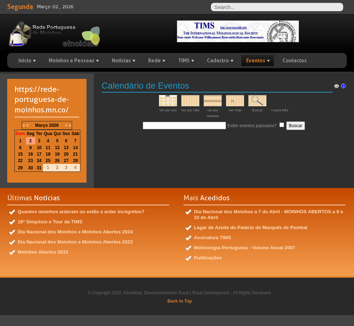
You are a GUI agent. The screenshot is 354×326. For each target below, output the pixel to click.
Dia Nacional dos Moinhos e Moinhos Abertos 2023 (75, 242)
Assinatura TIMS (212, 237)
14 (75, 147)
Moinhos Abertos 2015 (43, 252)
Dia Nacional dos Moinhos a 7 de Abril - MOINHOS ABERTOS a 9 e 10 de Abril (268, 214)
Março (41, 125)
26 (57, 160)
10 (39, 147)
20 (66, 154)
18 (47, 154)
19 (57, 154)
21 (75, 154)
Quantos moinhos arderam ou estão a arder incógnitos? (81, 211)
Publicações (208, 257)
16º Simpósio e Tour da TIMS (50, 221)
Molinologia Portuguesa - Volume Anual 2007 (244, 247)
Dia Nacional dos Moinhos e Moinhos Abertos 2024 (75, 232)
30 (30, 167)
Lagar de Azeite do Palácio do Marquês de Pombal (250, 227)
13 (66, 147)
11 (47, 147)
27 (66, 160)
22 (20, 160)
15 (20, 154)
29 (20, 167)
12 (57, 147)
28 (75, 160)
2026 (54, 125)
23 (30, 160)
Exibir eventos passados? (252, 125)
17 (39, 154)
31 (39, 167)
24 (39, 160)
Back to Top (180, 301)
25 (47, 160)
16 (30, 154)
